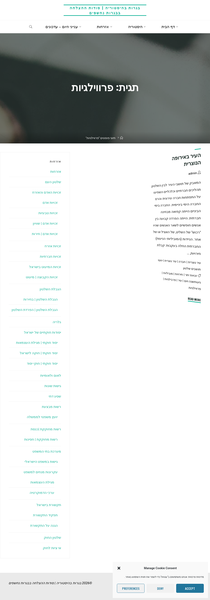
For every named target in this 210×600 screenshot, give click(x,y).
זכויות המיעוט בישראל (45, 267)
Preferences (131, 588)
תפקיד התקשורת (45, 515)
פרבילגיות (170, 279)
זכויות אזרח (53, 246)
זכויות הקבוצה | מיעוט (42, 277)
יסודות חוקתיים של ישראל (42, 332)
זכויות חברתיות (50, 256)
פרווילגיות (195, 288)
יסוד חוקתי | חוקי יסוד (42, 363)
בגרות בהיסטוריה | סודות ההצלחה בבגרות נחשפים (105, 10)
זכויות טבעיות (48, 213)
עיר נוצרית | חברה (190, 262)
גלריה (57, 322)
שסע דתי (55, 396)
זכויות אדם (50, 203)
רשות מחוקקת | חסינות (41, 439)
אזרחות (55, 171)
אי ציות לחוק (52, 548)
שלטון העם (53, 182)
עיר (180, 280)
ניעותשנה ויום (192, 281)
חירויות (179, 274)
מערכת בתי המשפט (46, 451)
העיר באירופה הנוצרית (186, 159)
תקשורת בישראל (49, 505)
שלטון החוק (52, 537)
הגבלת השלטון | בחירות (40, 299)
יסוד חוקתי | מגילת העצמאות (37, 343)
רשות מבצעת (51, 407)
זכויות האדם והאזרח (46, 192)
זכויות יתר (191, 275)
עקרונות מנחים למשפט (41, 472)
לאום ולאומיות (50, 375)
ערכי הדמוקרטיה (42, 493)
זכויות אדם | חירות (45, 234)
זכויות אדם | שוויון (45, 223)
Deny (160, 588)
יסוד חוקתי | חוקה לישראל (39, 353)
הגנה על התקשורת (44, 525)
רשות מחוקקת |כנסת (46, 429)
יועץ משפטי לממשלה (42, 417)
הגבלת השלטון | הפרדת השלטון (35, 310)
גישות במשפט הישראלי (41, 462)
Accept (190, 588)
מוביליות (168, 273)
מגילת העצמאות (42, 482)
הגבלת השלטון (50, 289)
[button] (119, 568)
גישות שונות (52, 386)
